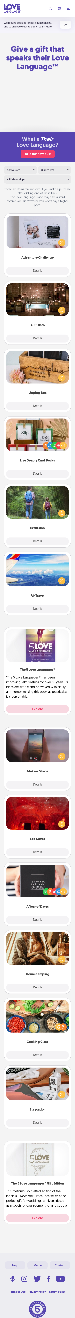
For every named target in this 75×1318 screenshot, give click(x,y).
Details (37, 271)
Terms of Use (17, 1292)
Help (15, 1265)
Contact (60, 1265)
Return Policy (57, 1292)
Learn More (45, 26)
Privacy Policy (37, 1292)
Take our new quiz (38, 154)
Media (38, 1265)
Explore (37, 709)
